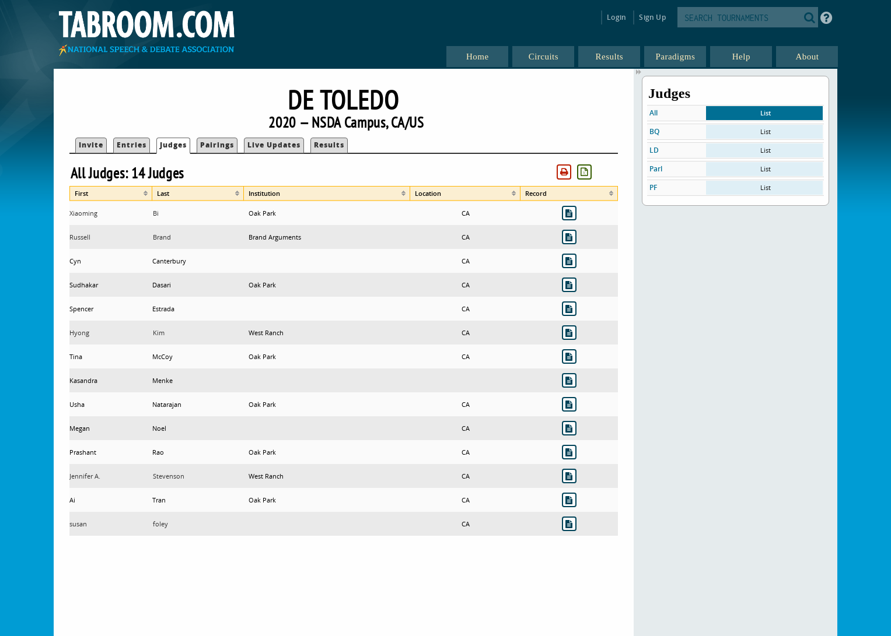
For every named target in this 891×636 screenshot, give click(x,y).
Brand (162, 237)
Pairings (217, 145)
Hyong (79, 332)
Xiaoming (83, 213)
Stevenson (168, 476)
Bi (156, 213)
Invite (91, 145)
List (765, 112)
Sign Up (652, 17)
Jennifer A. (84, 476)
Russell (79, 237)
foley (160, 523)
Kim (159, 332)
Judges (173, 145)
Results (329, 145)
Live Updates (274, 145)
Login (616, 17)
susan (78, 523)
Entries (131, 145)
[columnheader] (111, 193)
